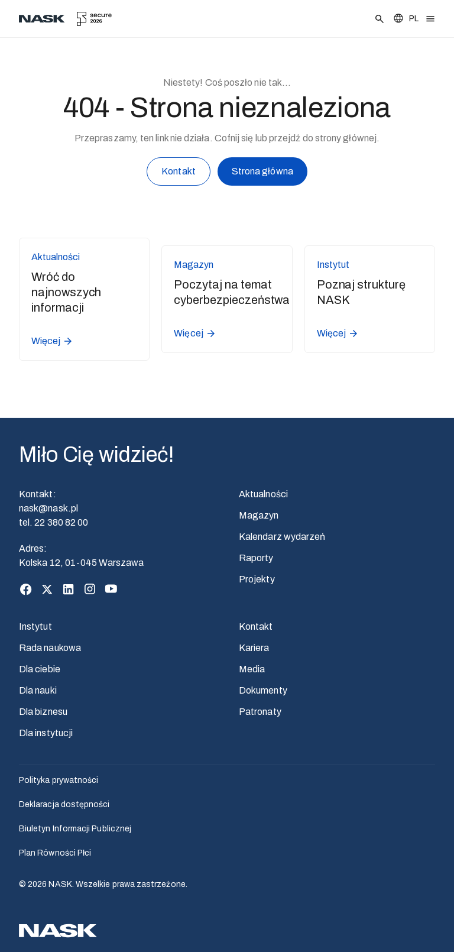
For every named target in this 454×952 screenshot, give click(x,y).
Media (252, 669)
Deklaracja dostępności (64, 804)
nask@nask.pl (48, 508)
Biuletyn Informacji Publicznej (75, 828)
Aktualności (263, 494)
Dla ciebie (39, 669)
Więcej (52, 341)
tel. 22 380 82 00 (53, 522)
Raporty (256, 558)
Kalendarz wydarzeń (282, 537)
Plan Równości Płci (55, 853)
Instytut (35, 626)
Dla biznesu (43, 712)
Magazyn (259, 515)
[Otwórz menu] (430, 19)
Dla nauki (38, 690)
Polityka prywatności (58, 780)
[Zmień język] (406, 18)
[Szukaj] (379, 19)
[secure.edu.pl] (94, 19)
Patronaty (260, 712)
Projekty (257, 579)
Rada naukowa (50, 648)
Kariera (254, 648)
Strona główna (262, 173)
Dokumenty (263, 690)
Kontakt (178, 173)
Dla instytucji (46, 733)
